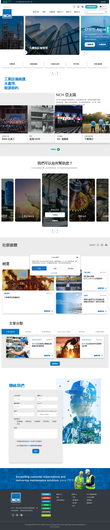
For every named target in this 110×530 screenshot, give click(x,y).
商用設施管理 (46, 332)
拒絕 (55, 268)
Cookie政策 (64, 261)
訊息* (15, 428)
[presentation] (25, 52)
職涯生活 (77, 12)
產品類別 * (17, 419)
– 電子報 (74, 503)
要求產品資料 (91, 7)
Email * (39, 403)
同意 (39, 268)
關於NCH (60, 12)
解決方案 (36, 12)
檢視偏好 (71, 268)
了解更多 (84, 43)
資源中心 (69, 12)
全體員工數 (5, 136)
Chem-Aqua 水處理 (64, 332)
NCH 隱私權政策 (92, 494)
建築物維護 (33, 64)
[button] (77, 257)
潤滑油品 (28, 332)
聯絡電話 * (17, 403)
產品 (57, 497)
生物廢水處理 (55, 64)
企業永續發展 (88, 136)
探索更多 (55, 364)
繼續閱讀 (48, 311)
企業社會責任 (60, 500)
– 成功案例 (75, 500)
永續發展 (52, 12)
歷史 (30, 136)
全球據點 (60, 136)
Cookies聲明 (54, 273)
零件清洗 (76, 64)
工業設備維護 (97, 64)
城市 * (16, 411)
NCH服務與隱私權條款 (34, 446)
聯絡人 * (40, 396)
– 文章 (73, 497)
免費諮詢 (96, 43)
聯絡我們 (89, 503)
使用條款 (89, 500)
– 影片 (73, 506)
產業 (43, 12)
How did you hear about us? (47, 411)
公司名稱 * (17, 396)
